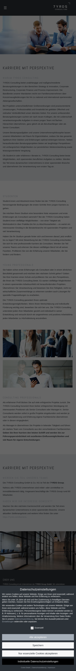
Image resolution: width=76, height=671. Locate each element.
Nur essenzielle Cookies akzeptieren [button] (38, 653)
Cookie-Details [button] (26, 667)
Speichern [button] (38, 645)
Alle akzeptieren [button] (38, 637)
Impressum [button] (51, 667)
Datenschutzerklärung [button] (39, 667)
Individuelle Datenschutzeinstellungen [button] (38, 661)
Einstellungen (8, 621)
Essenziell (37, 628)
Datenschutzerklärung (24, 619)
